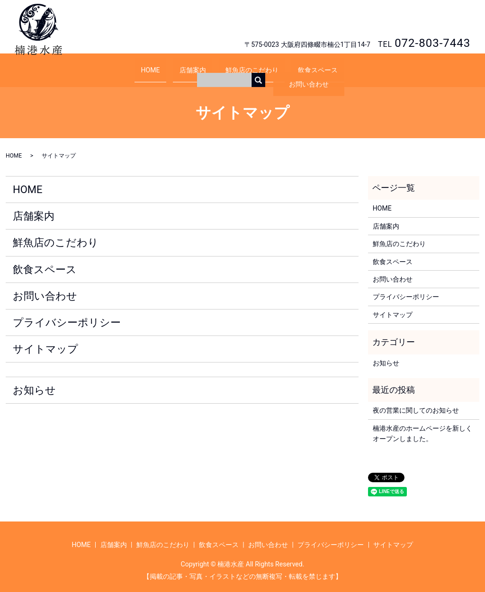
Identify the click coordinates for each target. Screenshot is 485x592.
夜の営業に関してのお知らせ (416, 401)
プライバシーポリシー (67, 313)
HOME (163, 65)
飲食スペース (304, 65)
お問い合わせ (435, 21)
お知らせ (34, 381)
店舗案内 (197, 65)
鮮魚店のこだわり (247, 65)
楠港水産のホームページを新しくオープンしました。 (422, 424)
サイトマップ (45, 340)
